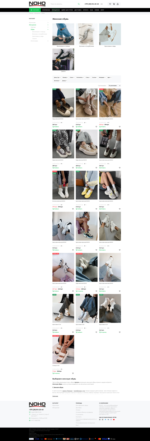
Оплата (85, 10)
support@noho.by (36, 412)
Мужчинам (46, 10)
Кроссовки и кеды (37, 36)
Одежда (40, 27)
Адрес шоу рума (67, 10)
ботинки (69, 391)
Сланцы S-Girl (55, 365)
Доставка (78, 10)
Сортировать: (102, 85)
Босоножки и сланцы (38, 31)
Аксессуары (40, 41)
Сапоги (34, 38)
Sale (91, 10)
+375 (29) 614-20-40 (91, 4)
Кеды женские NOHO (57, 119)
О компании (79, 414)
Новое (97, 10)
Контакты (78, 417)
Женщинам (56, 10)
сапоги (65, 391)
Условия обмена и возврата (84, 412)
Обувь (40, 29)
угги (83, 391)
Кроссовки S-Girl (56, 324)
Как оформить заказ (82, 405)
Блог (102, 10)
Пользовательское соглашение (85, 423)
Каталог (35, 10)
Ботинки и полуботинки (39, 34)
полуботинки (78, 391)
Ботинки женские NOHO (58, 201)
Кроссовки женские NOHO (83, 119)
